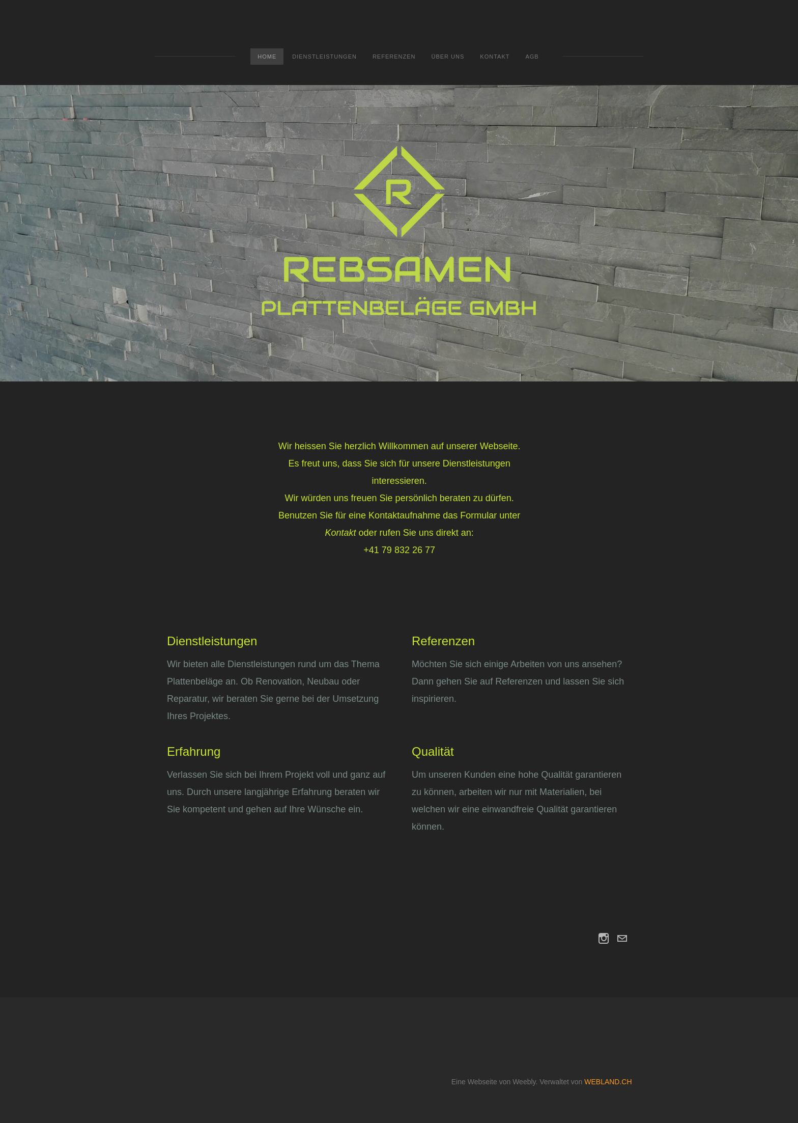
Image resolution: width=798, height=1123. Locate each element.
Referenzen (394, 56)
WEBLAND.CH (608, 1082)
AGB (531, 56)
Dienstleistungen (324, 56)
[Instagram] (603, 939)
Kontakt (494, 56)
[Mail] (622, 939)
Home (267, 56)
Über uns (447, 56)
